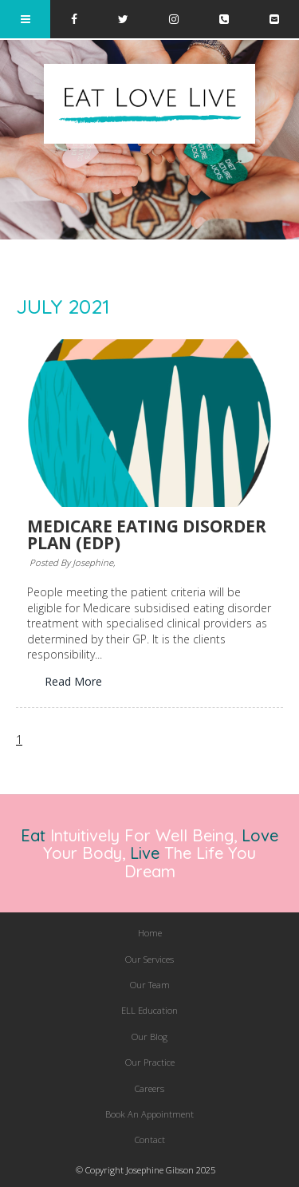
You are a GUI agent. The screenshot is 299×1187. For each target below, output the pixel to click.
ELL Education (149, 1010)
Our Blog (149, 1037)
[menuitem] (149, 933)
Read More (73, 681)
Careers (149, 1088)
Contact (150, 1139)
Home (150, 933)
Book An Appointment (149, 1114)
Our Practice (150, 1062)
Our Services (149, 959)
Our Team (150, 985)
